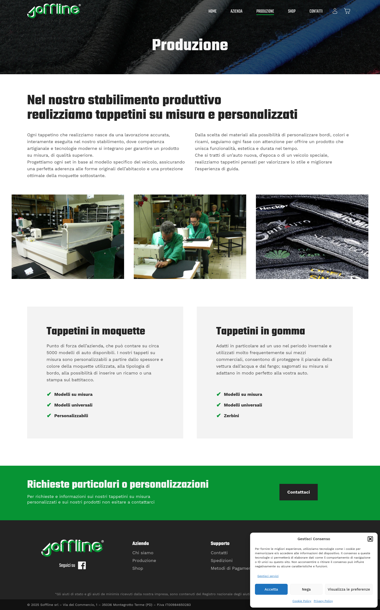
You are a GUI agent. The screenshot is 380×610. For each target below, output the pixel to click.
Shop (291, 11)
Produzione (265, 11)
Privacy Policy (323, 601)
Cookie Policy (302, 601)
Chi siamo (142, 552)
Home (212, 11)
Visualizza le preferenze (349, 589)
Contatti (316, 11)
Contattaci (298, 492)
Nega (306, 589)
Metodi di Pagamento (233, 568)
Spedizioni (221, 560)
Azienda (236, 11)
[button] (370, 539)
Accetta (271, 589)
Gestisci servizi (268, 576)
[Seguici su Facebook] (82, 567)
